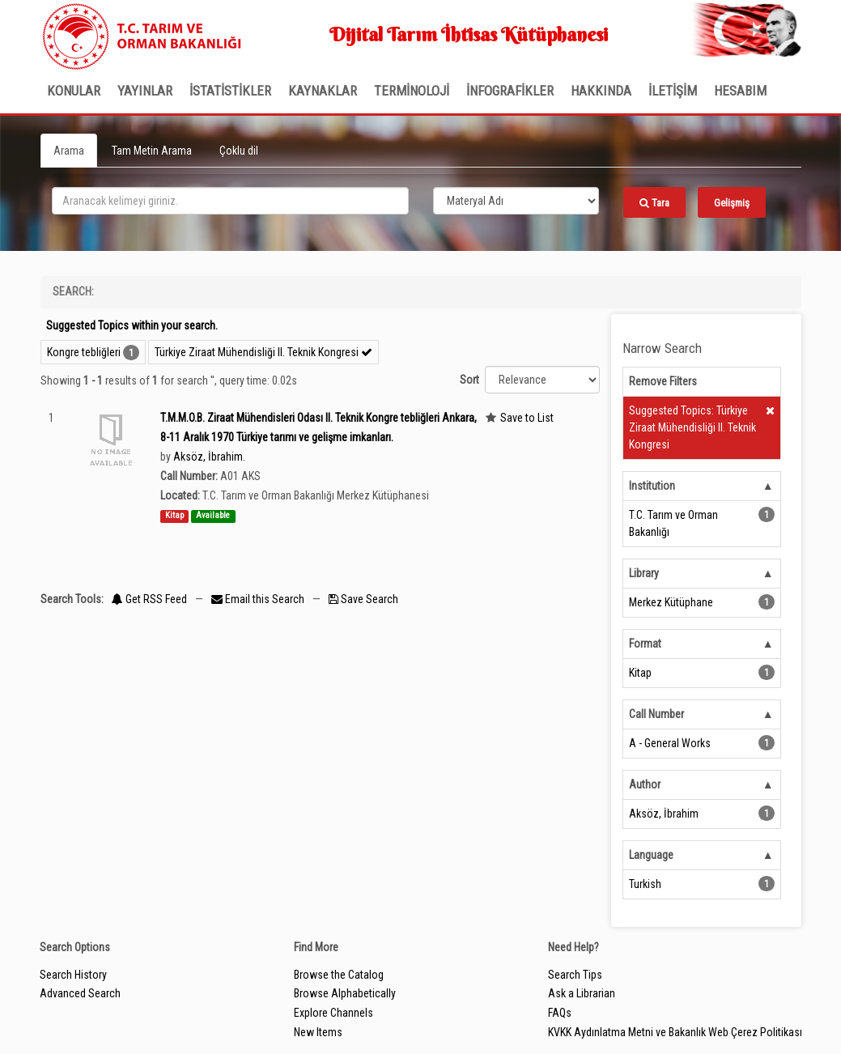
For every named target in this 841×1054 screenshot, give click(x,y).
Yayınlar (144, 91)
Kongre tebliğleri (84, 352)
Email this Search (259, 599)
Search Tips (575, 974)
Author (644, 784)
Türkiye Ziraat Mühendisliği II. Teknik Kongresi (263, 352)
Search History (73, 974)
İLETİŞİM (672, 91)
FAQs (559, 1012)
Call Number (656, 714)
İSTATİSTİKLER (230, 91)
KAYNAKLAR (322, 91)
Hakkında (601, 91)
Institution (652, 485)
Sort (469, 379)
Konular (73, 91)
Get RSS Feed (149, 599)
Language (651, 854)
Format (645, 643)
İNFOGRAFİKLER (510, 91)
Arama (68, 150)
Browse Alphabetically (345, 993)
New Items (318, 1032)
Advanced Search (80, 993)
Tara (654, 203)
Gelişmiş (732, 203)
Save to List (527, 417)
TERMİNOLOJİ (411, 91)
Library (644, 573)
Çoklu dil (238, 150)
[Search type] (516, 201)
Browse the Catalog (339, 974)
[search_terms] (230, 201)
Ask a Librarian (581, 993)
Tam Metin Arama (152, 150)
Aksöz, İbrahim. (209, 456)
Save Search (363, 599)
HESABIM (740, 91)
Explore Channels (333, 1012)
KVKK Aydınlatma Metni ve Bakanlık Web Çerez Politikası (675, 1032)
